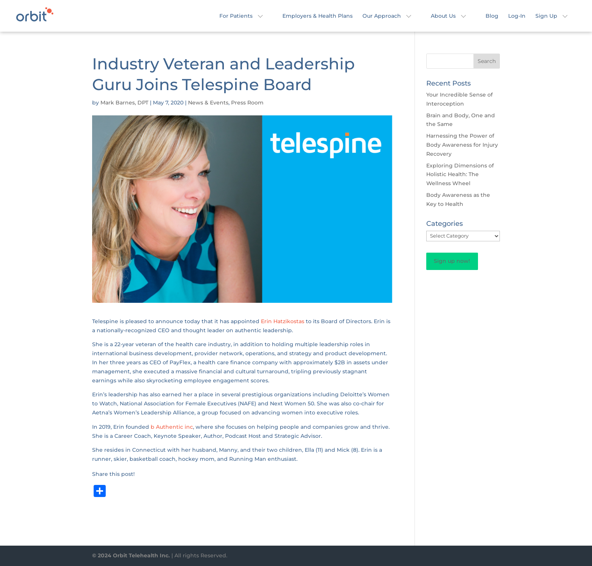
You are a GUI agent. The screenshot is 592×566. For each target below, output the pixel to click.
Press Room (247, 102)
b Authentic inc (172, 426)
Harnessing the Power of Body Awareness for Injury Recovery (462, 144)
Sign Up (546, 16)
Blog (492, 16)
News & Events (208, 102)
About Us (443, 16)
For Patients (236, 16)
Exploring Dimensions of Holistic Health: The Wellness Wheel (460, 174)
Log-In (517, 16)
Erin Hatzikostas (282, 321)
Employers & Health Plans (317, 16)
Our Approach (381, 16)
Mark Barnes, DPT (124, 102)
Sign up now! (452, 261)
